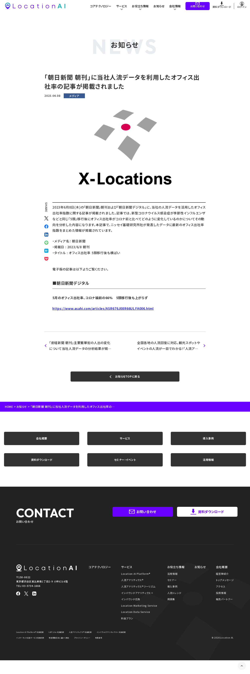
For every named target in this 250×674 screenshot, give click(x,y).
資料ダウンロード (42, 466)
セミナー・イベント (125, 466)
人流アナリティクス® (132, 587)
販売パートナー (224, 607)
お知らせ (158, 8)
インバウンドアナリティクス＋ (137, 600)
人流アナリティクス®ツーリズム (138, 594)
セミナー (172, 587)
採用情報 (221, 600)
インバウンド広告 (130, 607)
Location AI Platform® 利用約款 (33, 639)
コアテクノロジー (98, 8)
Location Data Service (135, 619)
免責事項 (45, 651)
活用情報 (208, 466)
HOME (9, 409)
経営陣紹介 (222, 581)
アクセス (220, 594)
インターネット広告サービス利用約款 (75, 645)
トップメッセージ (225, 587)
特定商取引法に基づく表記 (110, 645)
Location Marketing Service (139, 613)
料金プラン (127, 626)
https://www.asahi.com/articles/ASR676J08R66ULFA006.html (103, 308)
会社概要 (41, 441)
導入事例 (208, 441)
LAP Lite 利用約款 (64, 639)
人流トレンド (174, 600)
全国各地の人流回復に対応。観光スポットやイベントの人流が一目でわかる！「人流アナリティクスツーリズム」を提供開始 (169, 346)
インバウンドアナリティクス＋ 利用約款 (34, 645)
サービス (125, 441)
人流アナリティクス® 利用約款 (92, 639)
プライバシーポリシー (26, 651)
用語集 (171, 607)
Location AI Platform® (135, 581)
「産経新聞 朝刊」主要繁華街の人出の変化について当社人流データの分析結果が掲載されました (80, 346)
